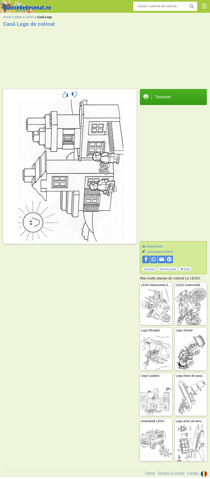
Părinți (150, 473)
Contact (193, 473)
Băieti (18, 17)
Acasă (7, 17)
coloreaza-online (160, 252)
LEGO (30, 17)
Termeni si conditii (171, 473)
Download (155, 246)
